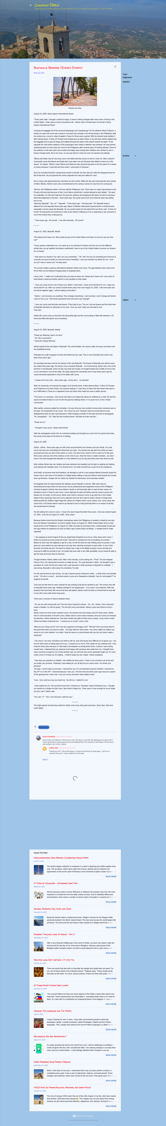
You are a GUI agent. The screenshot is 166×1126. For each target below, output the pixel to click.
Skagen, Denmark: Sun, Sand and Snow (52, 908)
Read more (111, 876)
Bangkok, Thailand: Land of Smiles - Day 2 (54, 934)
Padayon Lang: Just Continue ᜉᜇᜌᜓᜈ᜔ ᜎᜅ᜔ (54, 960)
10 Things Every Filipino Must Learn (51, 985)
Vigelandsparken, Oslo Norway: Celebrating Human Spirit (61, 857)
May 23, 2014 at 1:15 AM (64, 736)
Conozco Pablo (47, 5)
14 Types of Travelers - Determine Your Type (55, 883)
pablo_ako (53, 748)
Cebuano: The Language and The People (53, 1011)
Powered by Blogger (83, 1116)
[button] (115, 67)
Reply (45, 760)
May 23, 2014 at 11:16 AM (67, 748)
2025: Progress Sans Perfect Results (52, 1062)
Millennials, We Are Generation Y (50, 1036)
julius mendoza (49, 737)
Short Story (43, 727)
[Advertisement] (139, 27)
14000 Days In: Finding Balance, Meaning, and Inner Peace (62, 1087)
